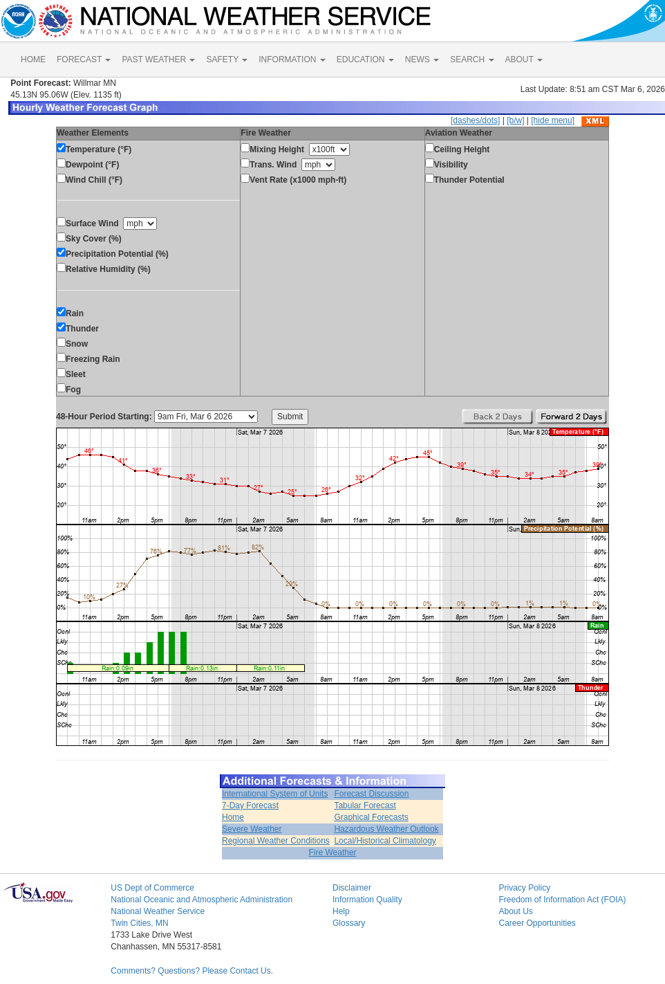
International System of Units (275, 794)
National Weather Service (158, 911)
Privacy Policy (524, 888)
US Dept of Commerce (152, 888)
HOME (33, 59)
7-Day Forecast (250, 805)
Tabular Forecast (364, 805)
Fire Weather (332, 852)
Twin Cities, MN (139, 923)
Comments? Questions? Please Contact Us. (192, 971)
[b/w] (515, 120)
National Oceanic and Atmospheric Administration (201, 899)
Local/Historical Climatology (384, 841)
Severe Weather (252, 829)
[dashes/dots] (475, 120)
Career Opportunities (536, 923)
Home (233, 817)
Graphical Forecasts (371, 817)
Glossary (348, 923)
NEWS (422, 59)
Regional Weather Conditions (276, 841)
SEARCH (472, 59)
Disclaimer (351, 888)
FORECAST (84, 59)
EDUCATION (365, 59)
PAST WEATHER (158, 59)
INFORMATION (292, 59)
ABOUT (524, 59)
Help (341, 911)
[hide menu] (552, 120)
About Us (515, 911)
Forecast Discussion (371, 794)
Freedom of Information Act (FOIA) (562, 899)
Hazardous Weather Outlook (386, 829)
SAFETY (226, 59)
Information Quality (367, 899)
